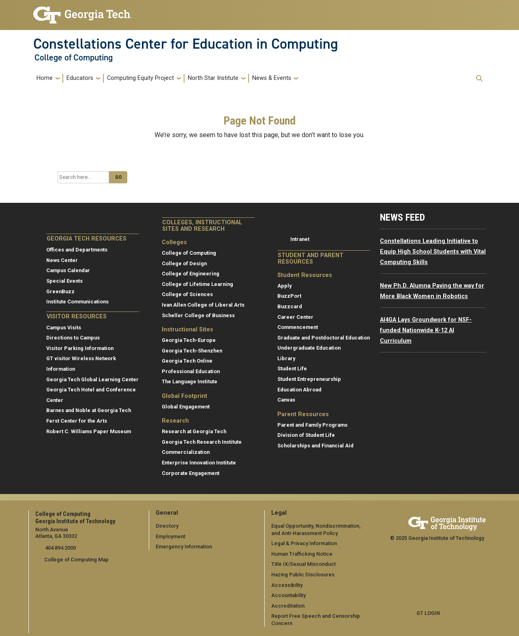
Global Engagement (186, 407)
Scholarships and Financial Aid (315, 446)
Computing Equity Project (140, 78)
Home (44, 78)
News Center (62, 260)
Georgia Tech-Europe (189, 340)
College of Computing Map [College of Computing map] (76, 559)
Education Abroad (299, 390)
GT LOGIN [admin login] (428, 613)
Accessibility (286, 585)
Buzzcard (289, 306)
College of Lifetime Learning (197, 284)
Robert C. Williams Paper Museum (88, 431)
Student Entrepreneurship (309, 379)
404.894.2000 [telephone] (60, 548)
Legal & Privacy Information (304, 543)
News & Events (271, 78)
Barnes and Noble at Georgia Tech (88, 410)
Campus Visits (63, 327)
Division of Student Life (306, 435)
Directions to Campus (73, 338)
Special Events (64, 281)
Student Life (292, 368)
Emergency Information (184, 547)
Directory (167, 526)
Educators (79, 78)
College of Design (184, 263)
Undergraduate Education (309, 348)
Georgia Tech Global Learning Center (92, 379)
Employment (170, 536)
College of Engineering (190, 274)
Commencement (297, 327)
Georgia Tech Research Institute (202, 442)
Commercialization (186, 452)
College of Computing (73, 57)
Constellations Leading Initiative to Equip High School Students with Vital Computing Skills (433, 251)
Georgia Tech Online (187, 361)
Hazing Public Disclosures (303, 575)
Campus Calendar (68, 270)
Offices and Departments (76, 250)
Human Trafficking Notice (301, 554)
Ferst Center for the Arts (76, 421)
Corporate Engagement (190, 473)
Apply (284, 286)
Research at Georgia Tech (194, 431)
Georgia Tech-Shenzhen (192, 351)
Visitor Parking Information (80, 348)
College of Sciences (187, 294)
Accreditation (288, 606)
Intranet (299, 239)
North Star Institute (213, 78)
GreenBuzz (60, 291)
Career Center (295, 317)
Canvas (286, 400)
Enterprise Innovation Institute (199, 463)
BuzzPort (289, 296)
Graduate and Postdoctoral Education (323, 338)
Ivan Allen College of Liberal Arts (203, 305)
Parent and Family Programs (312, 425)
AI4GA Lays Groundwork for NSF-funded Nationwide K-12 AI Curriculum (426, 330)
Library (286, 358)
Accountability (288, 595)
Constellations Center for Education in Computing (185, 44)
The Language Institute (189, 381)
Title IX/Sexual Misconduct (303, 564)
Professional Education (191, 371)
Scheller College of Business (198, 315)
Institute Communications (77, 302)
